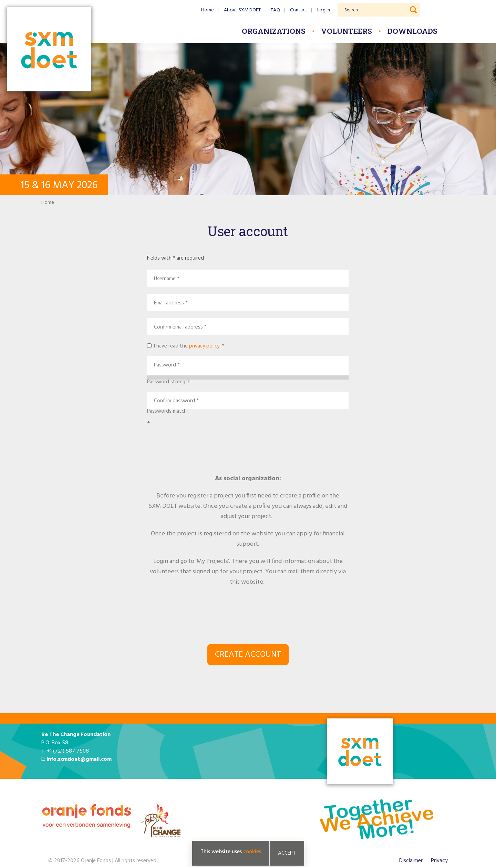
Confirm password (174, 401)
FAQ (275, 10)
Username (165, 279)
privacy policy (204, 346)
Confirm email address (178, 327)
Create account (248, 654)
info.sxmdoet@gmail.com (79, 759)
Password (165, 365)
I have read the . (187, 345)
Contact (299, 10)
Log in (323, 10)
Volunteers (346, 31)
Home (207, 10)
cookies (252, 851)
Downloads (412, 31)
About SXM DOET (242, 10)
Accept (287, 853)
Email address (169, 303)
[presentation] (248, 446)
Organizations (274, 31)
